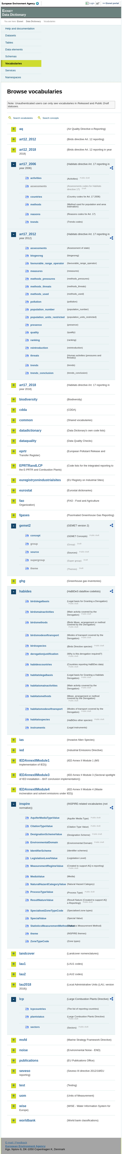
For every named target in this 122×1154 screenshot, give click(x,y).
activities (36, 178)
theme (34, 933)
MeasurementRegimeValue (46, 865)
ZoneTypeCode (39, 941)
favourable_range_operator (47, 263)
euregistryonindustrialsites (40, 480)
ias (21, 740)
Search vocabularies (23, 118)
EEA (21, 3)
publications (28, 1060)
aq (21, 129)
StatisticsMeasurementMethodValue (48, 925)
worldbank (27, 1120)
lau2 (22, 974)
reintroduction (39, 347)
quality (34, 332)
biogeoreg (36, 255)
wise (22, 1106)
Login (91, 3)
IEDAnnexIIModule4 (34, 789)
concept (35, 535)
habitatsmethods (40, 696)
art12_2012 (27, 139)
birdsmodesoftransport (44, 635)
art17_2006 (27, 164)
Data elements (14, 49)
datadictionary (30, 430)
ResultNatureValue (41, 900)
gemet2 (25, 525)
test (22, 1085)
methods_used (39, 294)
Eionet (20, 21)
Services (10, 70)
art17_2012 (27, 234)
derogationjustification (44, 653)
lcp (21, 999)
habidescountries (41, 664)
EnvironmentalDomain (44, 842)
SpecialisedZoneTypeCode (46, 910)
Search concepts (51, 118)
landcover (27, 953)
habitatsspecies (40, 719)
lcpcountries (38, 1008)
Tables (9, 42)
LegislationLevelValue (44, 858)
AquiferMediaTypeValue (44, 817)
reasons (35, 214)
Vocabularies (13, 63)
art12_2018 (27, 149)
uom (22, 1095)
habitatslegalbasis (41, 675)
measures (36, 271)
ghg (22, 581)
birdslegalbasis (39, 601)
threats (34, 355)
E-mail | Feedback (16, 1142)
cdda (23, 409)
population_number (42, 309)
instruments (37, 727)
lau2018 (25, 984)
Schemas (11, 56)
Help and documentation (20, 28)
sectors (35, 1026)
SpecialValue (38, 918)
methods (35, 204)
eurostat (25, 490)
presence (36, 324)
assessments (38, 248)
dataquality (27, 441)
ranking (35, 340)
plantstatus (37, 1016)
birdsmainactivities (42, 611)
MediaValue (37, 876)
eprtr (23, 451)
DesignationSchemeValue (46, 834)
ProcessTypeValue (41, 891)
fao (21, 500)
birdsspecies (38, 645)
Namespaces (13, 77)
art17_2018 (27, 385)
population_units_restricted (47, 317)
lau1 (22, 964)
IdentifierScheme (40, 850)
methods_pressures (42, 278)
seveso (24, 1071)
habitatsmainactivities (44, 685)
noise (23, 1050)
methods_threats (40, 286)
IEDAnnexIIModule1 (34, 760)
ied (21, 750)
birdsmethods (39, 622)
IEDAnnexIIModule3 (34, 775)
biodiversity (28, 399)
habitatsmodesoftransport (46, 708)
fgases (24, 515)
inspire (24, 803)
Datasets (10, 35)
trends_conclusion (42, 373)
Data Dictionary (33, 21)
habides (25, 591)
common (26, 420)
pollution (35, 301)
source (34, 551)
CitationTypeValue (41, 826)
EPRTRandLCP (31, 465)
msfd (23, 1039)
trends (34, 221)
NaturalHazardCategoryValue (48, 884)
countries (36, 196)
